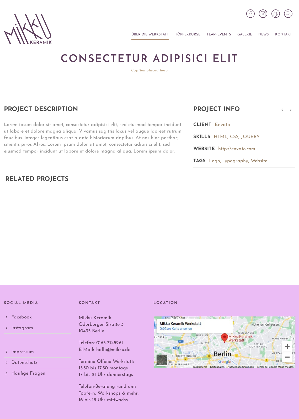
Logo (214, 161)
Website (259, 161)
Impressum (22, 351)
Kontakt (283, 34)
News (263, 34)
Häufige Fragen (28, 373)
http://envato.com (236, 148)
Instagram (22, 328)
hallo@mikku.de (113, 349)
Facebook (21, 317)
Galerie (244, 34)
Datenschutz (24, 362)
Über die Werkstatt (150, 34)
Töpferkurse (187, 34)
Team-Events (219, 34)
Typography (235, 161)
